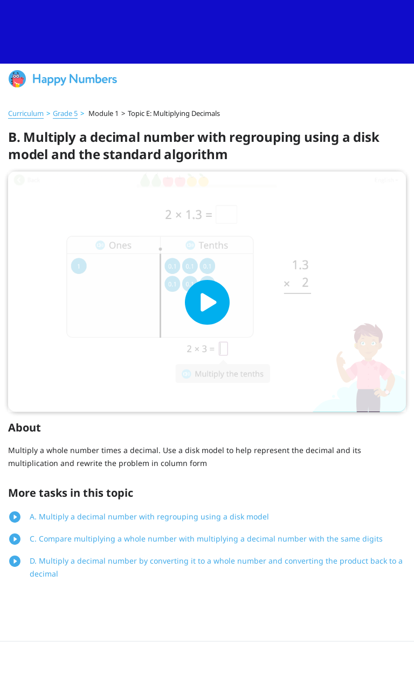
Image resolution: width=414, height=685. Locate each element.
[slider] (207, 32)
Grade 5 (65, 113)
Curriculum (26, 113)
